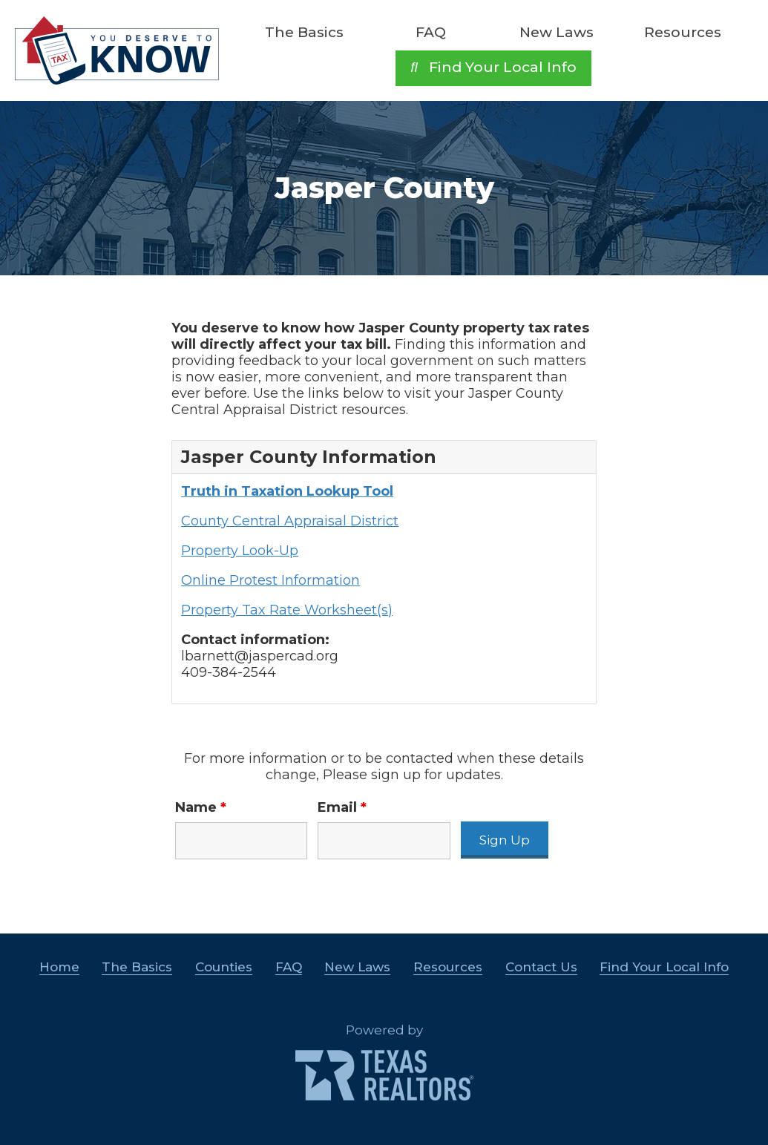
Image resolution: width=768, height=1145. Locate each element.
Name (200, 807)
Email (342, 807)
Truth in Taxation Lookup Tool (287, 491)
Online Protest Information (270, 580)
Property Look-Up (239, 550)
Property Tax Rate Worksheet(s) (287, 610)
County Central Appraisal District (289, 521)
